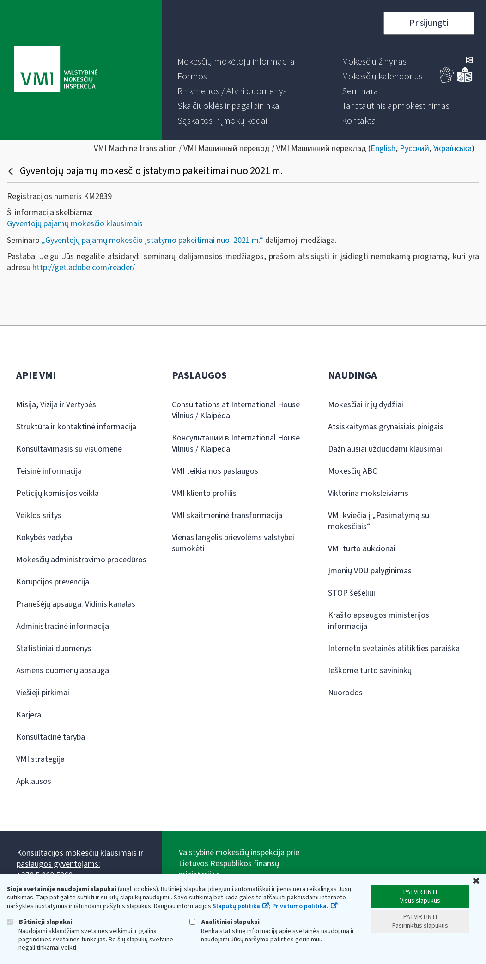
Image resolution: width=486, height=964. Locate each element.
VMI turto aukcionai (361, 548)
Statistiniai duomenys (53, 648)
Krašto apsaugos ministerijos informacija (378, 620)
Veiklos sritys (38, 515)
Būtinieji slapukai (39, 921)
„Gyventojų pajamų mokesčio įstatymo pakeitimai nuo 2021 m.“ (152, 240)
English (383, 148)
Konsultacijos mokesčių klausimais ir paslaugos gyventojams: (80, 858)
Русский (414, 148)
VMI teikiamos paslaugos (215, 471)
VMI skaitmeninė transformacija (227, 515)
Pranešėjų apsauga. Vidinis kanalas (75, 604)
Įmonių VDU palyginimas (370, 571)
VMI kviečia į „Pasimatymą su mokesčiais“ (378, 521)
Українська (452, 148)
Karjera (28, 715)
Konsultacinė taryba (50, 737)
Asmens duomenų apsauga (62, 670)
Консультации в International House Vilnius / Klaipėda (236, 443)
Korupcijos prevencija (52, 582)
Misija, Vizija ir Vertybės (56, 404)
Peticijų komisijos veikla (57, 493)
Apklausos (33, 781)
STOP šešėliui (351, 593)
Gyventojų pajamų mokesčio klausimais (75, 223)
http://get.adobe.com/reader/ (83, 267)
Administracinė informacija (62, 626)
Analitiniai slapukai (224, 921)
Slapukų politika (236, 906)
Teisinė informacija (49, 471)
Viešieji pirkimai (42, 693)
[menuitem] (236, 61)
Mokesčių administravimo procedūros (81, 560)
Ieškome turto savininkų (370, 670)
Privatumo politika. (300, 906)
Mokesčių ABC (352, 471)
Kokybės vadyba (44, 537)
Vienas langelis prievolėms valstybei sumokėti (233, 543)
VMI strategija (40, 759)
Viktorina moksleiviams (368, 493)
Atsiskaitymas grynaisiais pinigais (385, 427)
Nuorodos (345, 693)
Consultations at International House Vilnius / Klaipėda (236, 410)
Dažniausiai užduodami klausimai (385, 449)
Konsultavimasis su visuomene (69, 449)
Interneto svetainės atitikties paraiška (394, 648)
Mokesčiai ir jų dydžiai (365, 404)
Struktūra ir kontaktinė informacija (76, 427)
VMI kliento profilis (204, 493)
